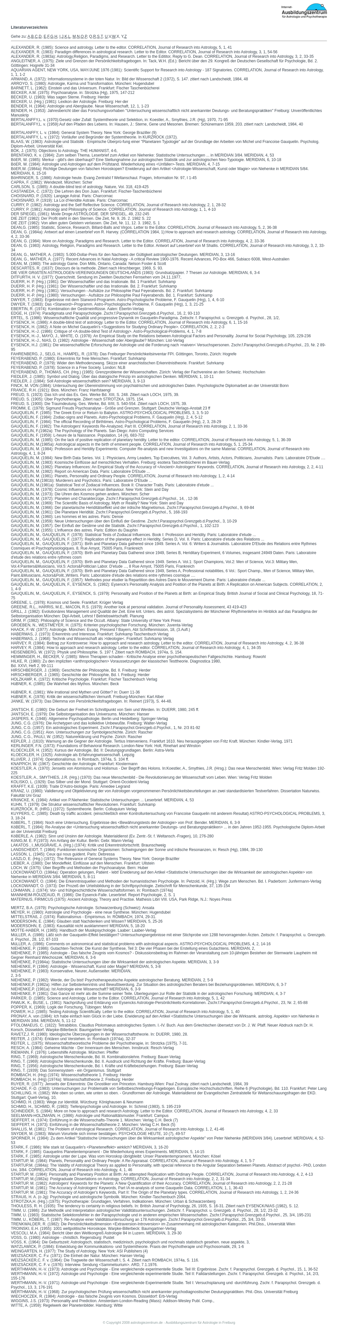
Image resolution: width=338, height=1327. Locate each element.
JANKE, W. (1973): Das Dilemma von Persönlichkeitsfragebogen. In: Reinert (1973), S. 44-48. (91, 701)
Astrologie (210, 1322)
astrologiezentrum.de (147, 1322)
